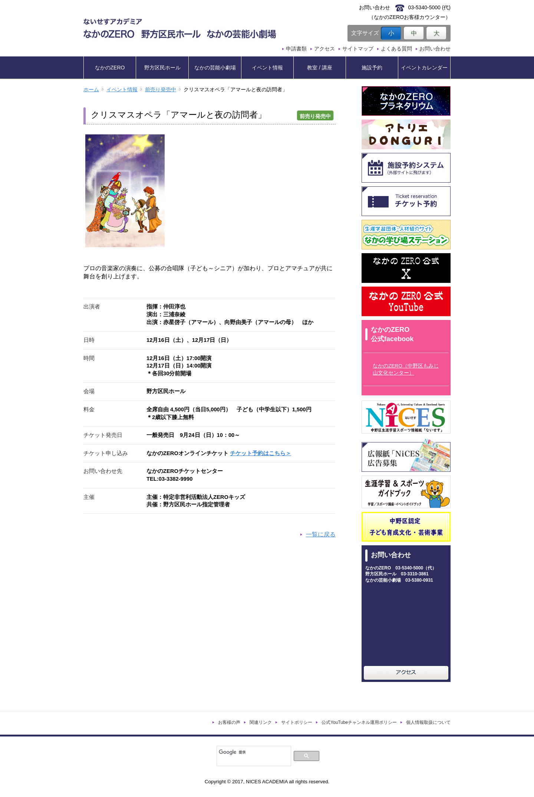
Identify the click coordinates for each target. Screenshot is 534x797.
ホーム (91, 89)
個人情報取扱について (428, 722)
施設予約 (372, 68)
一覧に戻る (321, 534)
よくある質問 (396, 49)
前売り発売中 (160, 89)
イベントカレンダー (424, 68)
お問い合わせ (435, 49)
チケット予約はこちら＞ (260, 453)
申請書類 (296, 49)
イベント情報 (267, 68)
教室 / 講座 (319, 68)
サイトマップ (357, 49)
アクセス (324, 49)
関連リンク (261, 722)
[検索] (253, 752)
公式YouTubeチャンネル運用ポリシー (359, 722)
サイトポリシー (296, 722)
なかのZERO (110, 68)
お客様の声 (229, 722)
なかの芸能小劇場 (215, 68)
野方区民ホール (162, 68)
